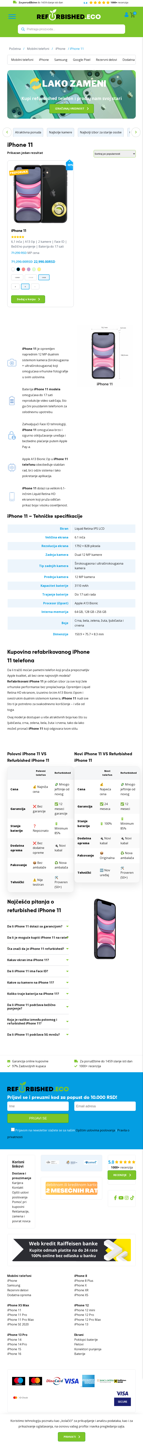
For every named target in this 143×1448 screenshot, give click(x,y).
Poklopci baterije (86, 1339)
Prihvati (70, 1436)
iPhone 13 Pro (17, 1335)
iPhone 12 (81, 1305)
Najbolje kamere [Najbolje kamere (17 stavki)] (60, 132)
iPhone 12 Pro (84, 1315)
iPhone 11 (14, 1310)
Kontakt (17, 1187)
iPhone (60, 48)
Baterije (79, 1354)
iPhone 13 (81, 1324)
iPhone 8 (80, 1276)
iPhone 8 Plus (83, 1280)
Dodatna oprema (19, 1295)
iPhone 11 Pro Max (20, 1319)
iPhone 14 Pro (17, 1344)
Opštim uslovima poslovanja (95, 1130)
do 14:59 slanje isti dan (41, 2)
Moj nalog (127, 14)
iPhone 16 (14, 1354)
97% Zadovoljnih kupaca (29, 1066)
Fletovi (78, 1344)
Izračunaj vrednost (69, 108)
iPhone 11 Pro (17, 1315)
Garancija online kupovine (30, 1061)
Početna (15, 48)
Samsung (60, 60)
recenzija (106, 2)
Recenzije (120, 1175)
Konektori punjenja (87, 1349)
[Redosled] (115, 153)
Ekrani (79, 1335)
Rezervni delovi (106, 60)
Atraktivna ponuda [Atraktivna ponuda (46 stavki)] (28, 132)
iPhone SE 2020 (18, 1324)
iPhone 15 (14, 1349)
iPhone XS (81, 1295)
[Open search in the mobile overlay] (71, 29)
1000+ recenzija (90, 1066)
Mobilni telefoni (38, 48)
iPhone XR (81, 1290)
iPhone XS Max (18, 1305)
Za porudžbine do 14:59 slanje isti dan (106, 1061)
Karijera (17, 1183)
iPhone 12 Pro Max (87, 1319)
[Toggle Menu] (12, 16)
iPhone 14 (14, 1339)
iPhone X (80, 1285)
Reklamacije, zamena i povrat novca (21, 1216)
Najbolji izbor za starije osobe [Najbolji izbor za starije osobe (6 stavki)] (101, 132)
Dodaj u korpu (26, 299)
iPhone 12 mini (84, 1310)
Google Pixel (81, 60)
